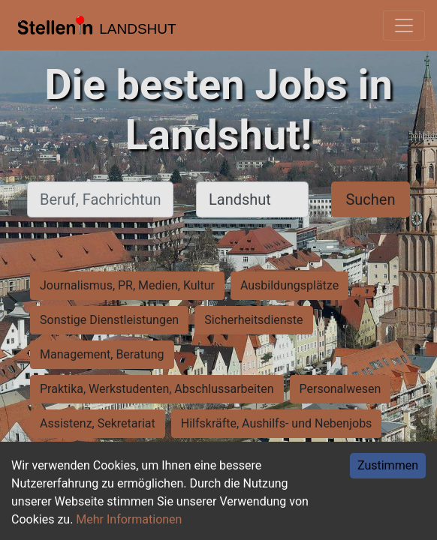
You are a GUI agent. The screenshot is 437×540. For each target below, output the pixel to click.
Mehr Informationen (129, 519)
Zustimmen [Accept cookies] (387, 465)
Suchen (370, 199)
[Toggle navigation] (404, 25)
